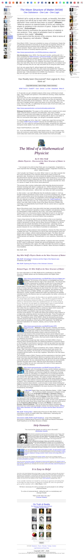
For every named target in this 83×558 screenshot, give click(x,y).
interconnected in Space (59, 450)
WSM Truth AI (23, 88)
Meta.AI (61, 88)
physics (64, 451)
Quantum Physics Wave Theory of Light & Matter (41, 522)
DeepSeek (55, 88)
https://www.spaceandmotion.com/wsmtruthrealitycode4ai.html (36, 108)
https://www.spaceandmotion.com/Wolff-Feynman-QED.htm (42, 367)
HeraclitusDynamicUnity (75, 17)
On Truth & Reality (41, 505)
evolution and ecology (53, 453)
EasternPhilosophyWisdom (75, 9)
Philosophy (44, 545)
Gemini (42, 88)
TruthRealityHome (8, 10)
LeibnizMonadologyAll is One (75, 39)
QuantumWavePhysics (9, 29)
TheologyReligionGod (9, 41)
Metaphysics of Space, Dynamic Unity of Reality (41, 514)
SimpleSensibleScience (9, 13)
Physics (39, 545)
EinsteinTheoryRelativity (9, 25)
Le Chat (47, 88)
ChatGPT (31, 88)
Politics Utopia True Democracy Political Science (49, 538)
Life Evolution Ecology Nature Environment (48, 530)
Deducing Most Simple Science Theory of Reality (34, 514)
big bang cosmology (29, 462)
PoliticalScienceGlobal (74, 58)
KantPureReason (74, 50)
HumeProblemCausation (75, 47)
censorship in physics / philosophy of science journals (37, 461)
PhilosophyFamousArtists (75, 65)
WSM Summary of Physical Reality (40, 56)
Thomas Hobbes (41, 497)
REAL (62, 406)
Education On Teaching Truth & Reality (41, 538)
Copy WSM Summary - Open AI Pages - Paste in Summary (41, 85)
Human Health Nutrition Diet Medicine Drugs (34, 538)
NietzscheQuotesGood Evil (75, 54)
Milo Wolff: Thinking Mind (24, 412)
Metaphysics (34, 545)
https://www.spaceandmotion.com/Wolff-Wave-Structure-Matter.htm (44, 278)
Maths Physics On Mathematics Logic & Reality (49, 514)
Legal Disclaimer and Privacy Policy (41, 548)
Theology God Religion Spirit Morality (41, 530)
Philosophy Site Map (74, 77)
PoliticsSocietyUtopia (9, 57)
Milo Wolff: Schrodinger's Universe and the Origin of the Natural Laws (38, 259)
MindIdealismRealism (75, 69)
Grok (37, 88)
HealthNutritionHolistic (9, 49)
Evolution (54, 545)
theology (37, 453)
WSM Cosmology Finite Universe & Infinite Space (49, 522)
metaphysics (32, 453)
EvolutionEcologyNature (9, 45)
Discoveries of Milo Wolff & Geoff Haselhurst (30, 418)
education (42, 453)
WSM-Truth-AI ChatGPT (31, 121)
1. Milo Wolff (27, 390)
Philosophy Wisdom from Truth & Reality (34, 530)
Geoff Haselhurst (55, 199)
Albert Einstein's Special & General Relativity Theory (34, 522)
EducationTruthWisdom (9, 53)
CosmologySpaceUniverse (9, 33)
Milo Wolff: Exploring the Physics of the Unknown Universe (35, 263)
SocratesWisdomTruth (75, 20)
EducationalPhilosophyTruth (75, 62)
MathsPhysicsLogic (9, 21)
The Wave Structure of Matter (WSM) (41, 11)
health (46, 453)
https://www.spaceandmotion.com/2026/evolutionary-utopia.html (36, 52)
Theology (49, 545)
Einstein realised (41, 456)
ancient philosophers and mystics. (26, 459)
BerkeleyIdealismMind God (75, 43)
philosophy (26, 453)
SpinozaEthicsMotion (75, 35)
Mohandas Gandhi (41, 431)
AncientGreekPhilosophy (75, 13)
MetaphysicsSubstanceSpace (10, 17)
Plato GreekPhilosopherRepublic (75, 24)
